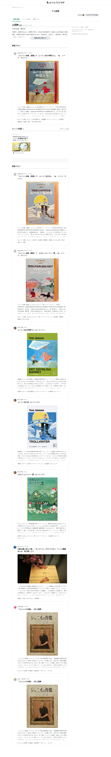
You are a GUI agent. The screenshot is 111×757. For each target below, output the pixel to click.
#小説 (23, 598)
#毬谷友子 (37, 670)
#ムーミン (57, 536)
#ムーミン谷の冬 (32, 240)
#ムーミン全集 (22, 119)
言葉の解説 (16, 19)
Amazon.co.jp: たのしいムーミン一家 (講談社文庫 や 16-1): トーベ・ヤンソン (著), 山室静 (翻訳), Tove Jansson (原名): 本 (20, 138)
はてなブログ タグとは (77, 29)
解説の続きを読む (40, 38)
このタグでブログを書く (92, 15)
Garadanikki (20, 606)
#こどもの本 (56, 240)
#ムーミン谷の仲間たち (33, 119)
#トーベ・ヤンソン (52, 119)
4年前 (25, 399)
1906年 (14, 32)
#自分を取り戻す (36, 121)
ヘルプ (85, 29)
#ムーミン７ (57, 391)
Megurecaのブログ (22, 53)
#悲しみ (20, 242)
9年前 (26, 546)
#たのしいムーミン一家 (33, 317)
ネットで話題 (26, 19)
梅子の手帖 (20, 327)
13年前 (26, 606)
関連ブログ (36, 19)
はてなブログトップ (77, 31)
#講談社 (20, 121)
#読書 (24, 121)
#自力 (63, 240)
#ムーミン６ (53, 463)
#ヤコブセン (29, 598)
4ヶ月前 (30, 53)
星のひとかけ (21, 546)
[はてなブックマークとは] (23, 129)
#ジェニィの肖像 (22, 670)
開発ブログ (91, 29)
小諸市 (23, 34)
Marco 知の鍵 (21, 679)
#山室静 (61, 119)
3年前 (25, 327)
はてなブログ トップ (18, 7)
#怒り (29, 121)
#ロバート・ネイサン (47, 670)
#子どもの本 (25, 319)
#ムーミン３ (21, 538)
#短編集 (43, 119)
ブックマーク (16, 134)
